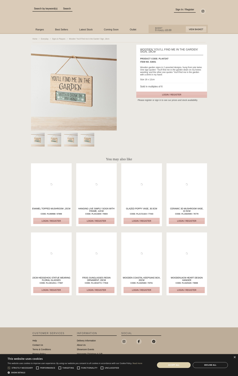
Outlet (133, 29)
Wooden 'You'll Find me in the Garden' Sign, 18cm (89, 39)
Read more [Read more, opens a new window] (137, 363)
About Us (81, 345)
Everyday (44, 39)
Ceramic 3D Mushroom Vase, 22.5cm (186, 209)
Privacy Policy (39, 354)
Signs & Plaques (58, 39)
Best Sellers (61, 29)
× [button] (234, 357)
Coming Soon (111, 29)
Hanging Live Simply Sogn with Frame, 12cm (96, 209)
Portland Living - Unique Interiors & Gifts (119, 14)
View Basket (196, 29)
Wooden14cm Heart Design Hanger (187, 278)
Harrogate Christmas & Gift (89, 354)
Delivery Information (86, 340)
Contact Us (37, 345)
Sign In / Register (184, 9)
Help (34, 340)
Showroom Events (85, 349)
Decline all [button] (210, 365)
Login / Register (171, 94)
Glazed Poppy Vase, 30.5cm (141, 208)
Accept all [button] (173, 365)
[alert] (119, 365)
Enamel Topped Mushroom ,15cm (51, 208)
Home (34, 39)
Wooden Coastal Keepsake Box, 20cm (141, 278)
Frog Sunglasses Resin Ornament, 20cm (96, 278)
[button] (75, 372)
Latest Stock (86, 29)
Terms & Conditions (41, 349)
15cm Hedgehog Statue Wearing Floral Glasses (51, 278)
